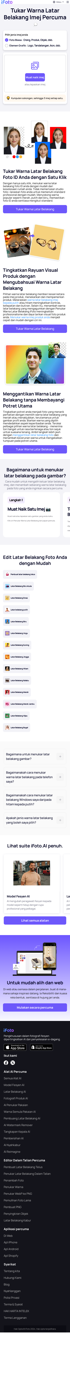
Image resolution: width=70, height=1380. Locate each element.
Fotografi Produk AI (16, 1104)
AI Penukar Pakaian (16, 1110)
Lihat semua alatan (35, 926)
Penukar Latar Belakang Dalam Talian (27, 1179)
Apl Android (11, 1254)
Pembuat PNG (12, 1212)
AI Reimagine (12, 1157)
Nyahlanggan (12, 1296)
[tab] (35, 761)
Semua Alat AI (12, 1084)
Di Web (8, 1241)
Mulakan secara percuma (35, 1013)
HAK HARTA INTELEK (16, 1316)
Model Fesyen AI (14, 1090)
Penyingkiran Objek (16, 1219)
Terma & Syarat (13, 1310)
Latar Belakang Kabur (17, 1226)
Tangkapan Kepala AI (17, 1137)
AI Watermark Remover (18, 1130)
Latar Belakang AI (15, 1097)
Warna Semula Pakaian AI (20, 1117)
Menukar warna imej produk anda (30, 322)
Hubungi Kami (12, 1283)
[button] (35, 761)
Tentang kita (12, 1276)
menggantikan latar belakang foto (33, 440)
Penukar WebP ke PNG (18, 1199)
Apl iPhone (10, 1248)
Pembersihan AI (14, 1144)
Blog (7, 1290)
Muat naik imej (35, 82)
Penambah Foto (14, 1186)
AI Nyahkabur (12, 1150)
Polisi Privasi (11, 1303)
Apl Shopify (11, 1261)
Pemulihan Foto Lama (17, 1206)
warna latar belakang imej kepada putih (30, 306)
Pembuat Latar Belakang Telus (23, 1172)
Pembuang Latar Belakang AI (22, 1124)
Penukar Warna (13, 1192)
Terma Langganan (15, 1323)
